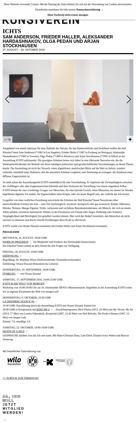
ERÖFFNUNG (11, 255)
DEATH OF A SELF (14, 331)
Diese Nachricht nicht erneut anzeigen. (68, 15)
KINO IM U (43, 309)
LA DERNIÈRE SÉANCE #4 (18, 301)
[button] (7, 99)
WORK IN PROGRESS (15, 241)
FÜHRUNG (9, 273)
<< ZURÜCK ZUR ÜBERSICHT (21, 378)
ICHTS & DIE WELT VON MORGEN (23, 283)
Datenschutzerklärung (88, 9)
